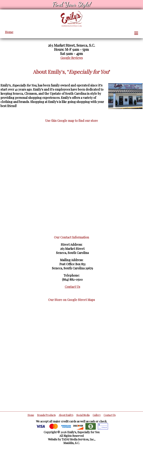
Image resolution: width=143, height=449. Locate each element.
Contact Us (72, 287)
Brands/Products (46, 415)
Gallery (97, 415)
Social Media (83, 415)
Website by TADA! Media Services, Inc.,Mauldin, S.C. (71, 441)
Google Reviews (71, 58)
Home (9, 32)
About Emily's (66, 415)
